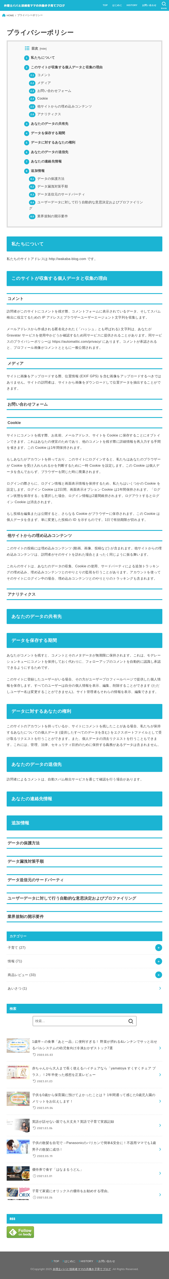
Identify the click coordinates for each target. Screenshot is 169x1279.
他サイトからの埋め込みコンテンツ (60, 106)
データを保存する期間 (44, 133)
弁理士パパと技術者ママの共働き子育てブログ (82, 1269)
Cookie (38, 98)
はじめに (117, 5)
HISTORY (131, 5)
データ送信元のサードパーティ (57, 194)
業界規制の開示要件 (48, 216)
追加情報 (34, 171)
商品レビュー (22, 975)
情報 (15, 961)
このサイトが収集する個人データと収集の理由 (63, 67)
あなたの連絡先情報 (43, 161)
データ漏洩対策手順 (48, 186)
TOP (105, 5)
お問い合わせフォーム (50, 91)
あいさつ (17, 988)
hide (43, 48)
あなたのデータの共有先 (46, 123)
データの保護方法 (47, 178)
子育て (16, 947)
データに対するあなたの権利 (49, 142)
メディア (40, 83)
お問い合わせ (149, 5)
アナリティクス (45, 114)
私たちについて (39, 57)
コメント (40, 75)
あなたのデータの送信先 (46, 152)
